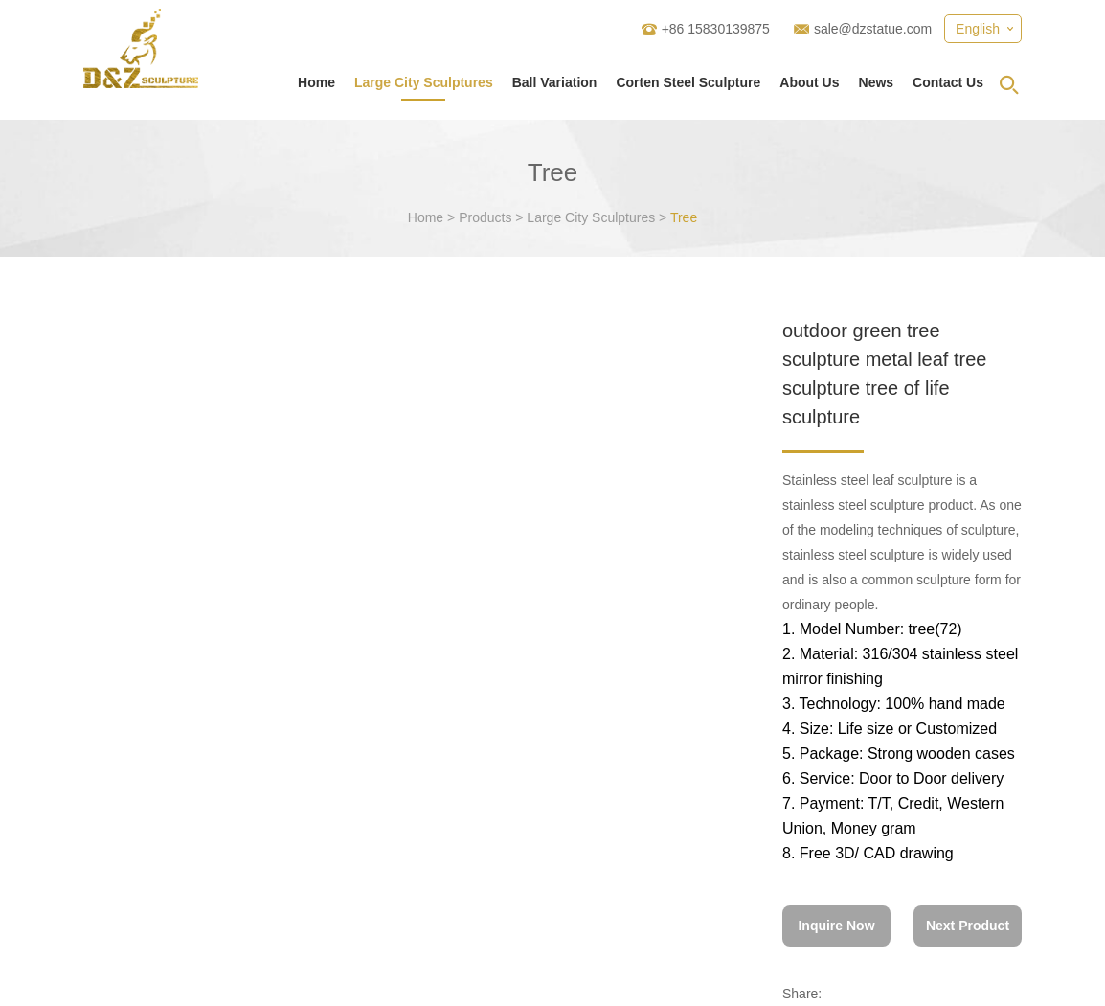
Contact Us (948, 82)
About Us (809, 82)
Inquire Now (836, 925)
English (978, 28)
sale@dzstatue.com (873, 28)
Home (316, 82)
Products (485, 217)
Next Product (967, 925)
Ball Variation (555, 82)
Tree (683, 217)
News (876, 82)
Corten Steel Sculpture (688, 82)
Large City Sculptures (423, 82)
